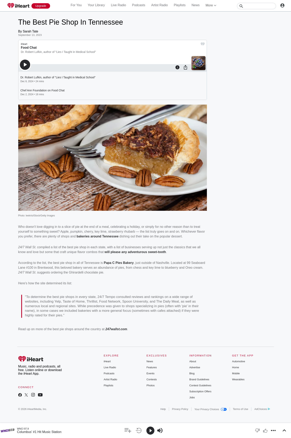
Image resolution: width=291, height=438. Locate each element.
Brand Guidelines (199, 379)
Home (235, 367)
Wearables (238, 379)
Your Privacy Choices (210, 409)
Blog (191, 373)
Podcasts (138, 5)
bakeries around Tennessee (98, 236)
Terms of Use (240, 409)
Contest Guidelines (200, 385)
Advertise (194, 367)
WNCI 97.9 (23, 428)
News (195, 5)
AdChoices (262, 409)
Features (151, 367)
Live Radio (118, 5)
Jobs (192, 397)
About (192, 361)
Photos (150, 385)
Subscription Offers (200, 391)
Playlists (180, 5)
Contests (151, 379)
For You (76, 5)
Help (163, 409)
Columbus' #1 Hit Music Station (39, 432)
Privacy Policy (180, 409)
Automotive (238, 361)
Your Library (96, 5)
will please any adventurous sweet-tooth (135, 252)
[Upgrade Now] (40, 6)
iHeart (107, 361)
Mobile (236, 373)
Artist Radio (159, 5)
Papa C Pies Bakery (119, 262)
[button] (127, 430)
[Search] (256, 6)
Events (150, 373)
